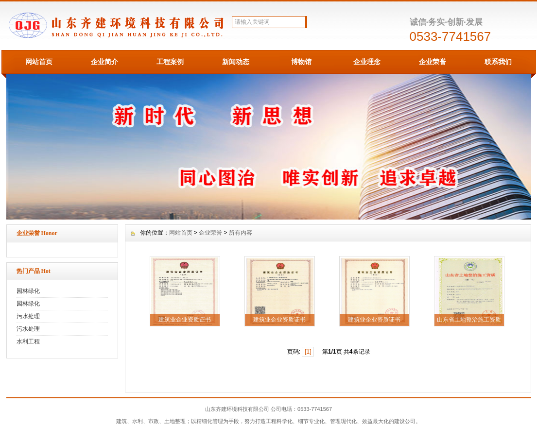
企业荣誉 (432, 62)
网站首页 (38, 62)
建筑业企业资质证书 (184, 319)
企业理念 (367, 62)
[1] (308, 351)
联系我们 (498, 62)
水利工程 (28, 341)
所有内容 (240, 232)
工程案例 (170, 62)
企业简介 (104, 62)
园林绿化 (28, 291)
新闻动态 (235, 62)
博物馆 (301, 62)
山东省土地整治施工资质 (469, 319)
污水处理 (28, 316)
